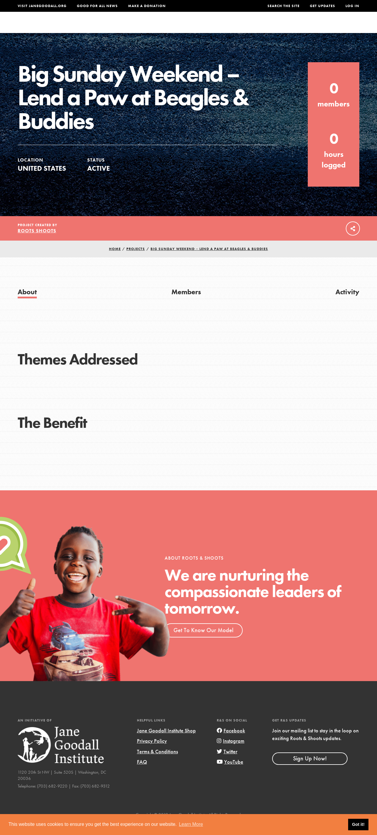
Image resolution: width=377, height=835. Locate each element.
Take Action (340, 28)
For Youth (154, 28)
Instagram (230, 752)
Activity (347, 303)
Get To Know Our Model (203, 642)
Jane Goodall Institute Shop (166, 742)
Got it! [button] (358, 824)
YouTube (230, 773)
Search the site (283, 6)
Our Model (239, 28)
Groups (302, 28)
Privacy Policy (152, 752)
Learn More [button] (191, 824)
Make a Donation (147, 6)
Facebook (231, 742)
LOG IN (352, 6)
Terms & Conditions (157, 763)
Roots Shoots (37, 242)
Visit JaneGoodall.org (42, 6)
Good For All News (97, 6)
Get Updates (322, 6)
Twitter (227, 763)
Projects (273, 28)
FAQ (142, 773)
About (124, 28)
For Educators (196, 28)
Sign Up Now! (310, 770)
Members (186, 303)
